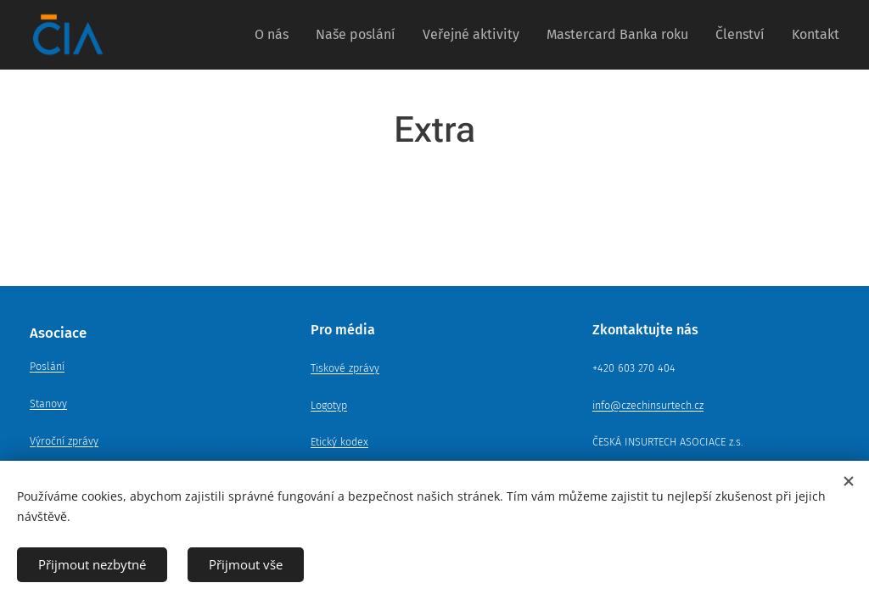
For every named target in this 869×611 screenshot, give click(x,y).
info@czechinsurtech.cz (648, 405)
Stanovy (48, 403)
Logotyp (329, 405)
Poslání (47, 366)
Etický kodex (339, 441)
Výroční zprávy (64, 440)
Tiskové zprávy (345, 368)
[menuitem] (276, 35)
